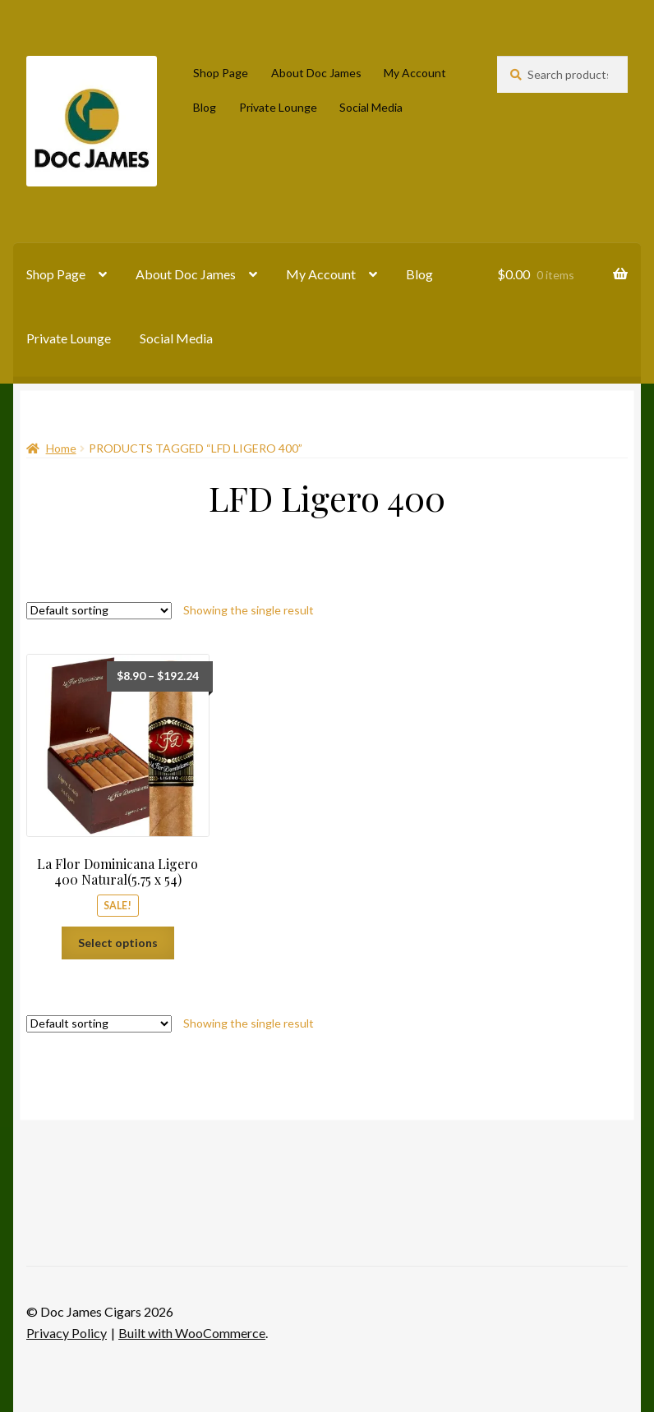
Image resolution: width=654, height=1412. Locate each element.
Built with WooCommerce (191, 1333)
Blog (204, 107)
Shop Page (220, 73)
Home (61, 448)
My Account (415, 73)
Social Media (371, 107)
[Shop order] (99, 610)
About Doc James (316, 73)
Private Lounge (278, 107)
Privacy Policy (66, 1333)
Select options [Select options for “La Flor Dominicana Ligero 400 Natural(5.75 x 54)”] (118, 943)
